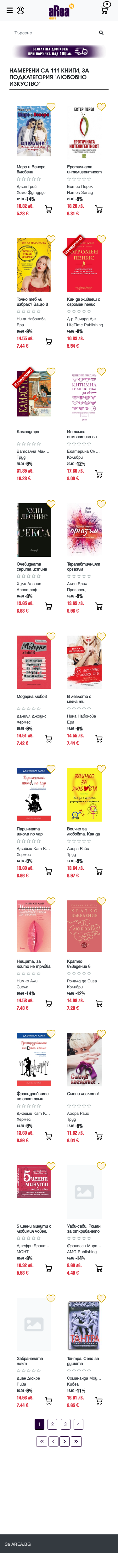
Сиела (22, 987)
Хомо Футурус (31, 192)
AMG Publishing (82, 1251)
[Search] (51, 33)
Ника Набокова (31, 319)
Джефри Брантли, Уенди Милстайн (34, 1245)
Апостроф (27, 589)
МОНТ (23, 1251)
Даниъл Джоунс (32, 716)
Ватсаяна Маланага (34, 451)
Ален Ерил (77, 583)
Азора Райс (78, 848)
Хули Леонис (29, 583)
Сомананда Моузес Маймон (84, 1378)
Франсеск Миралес (84, 1245)
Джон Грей (27, 186)
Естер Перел (80, 186)
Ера (20, 325)
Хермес (24, 722)
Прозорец (76, 589)
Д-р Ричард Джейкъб (84, 319)
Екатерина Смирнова (84, 451)
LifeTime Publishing (85, 325)
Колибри (75, 457)
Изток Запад (80, 192)
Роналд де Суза (82, 981)
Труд (21, 457)
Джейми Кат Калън (34, 848)
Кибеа (73, 1384)
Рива (21, 1384)
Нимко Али (27, 981)
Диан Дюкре (28, 1378)
